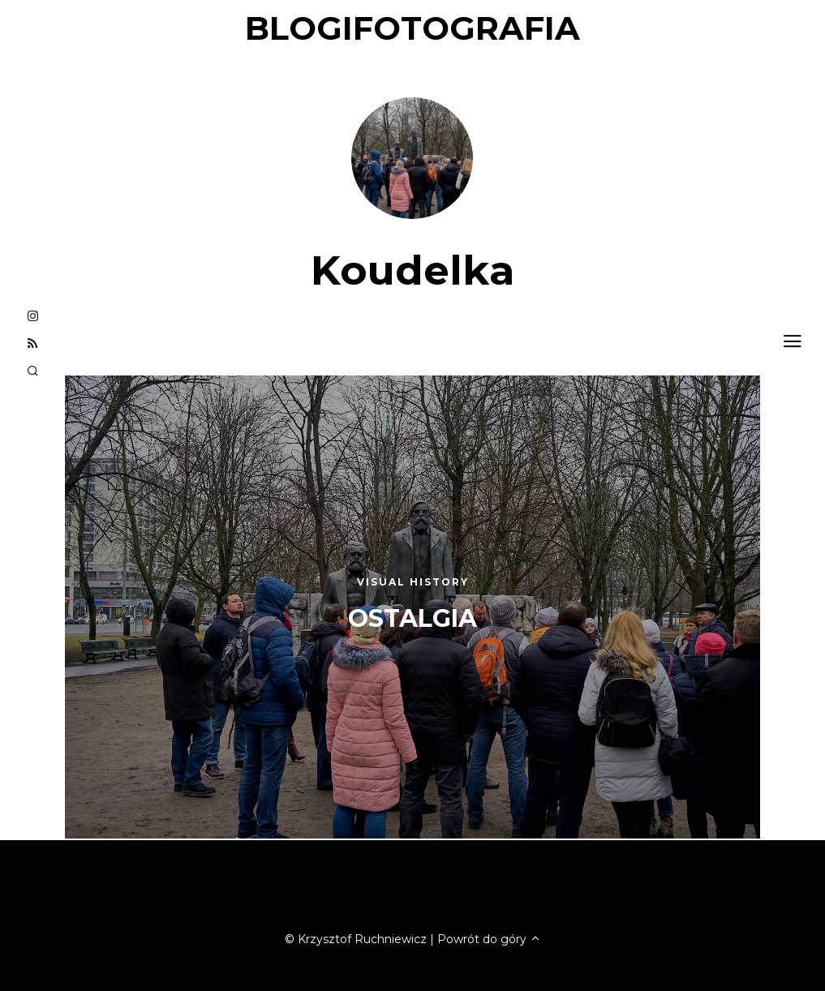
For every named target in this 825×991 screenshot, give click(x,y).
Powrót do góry (489, 939)
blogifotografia (412, 28)
